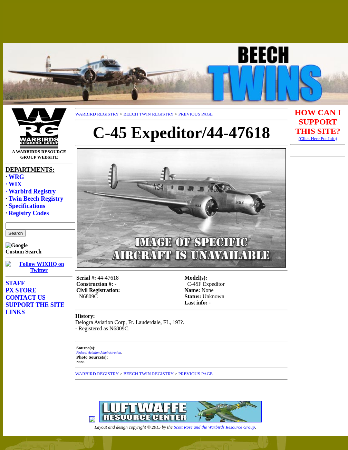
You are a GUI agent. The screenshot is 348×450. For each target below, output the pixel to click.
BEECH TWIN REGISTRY (148, 114)
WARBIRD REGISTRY (97, 114)
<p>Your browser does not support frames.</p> (175, 28)
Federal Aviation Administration (98, 352)
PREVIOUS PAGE (195, 114)
